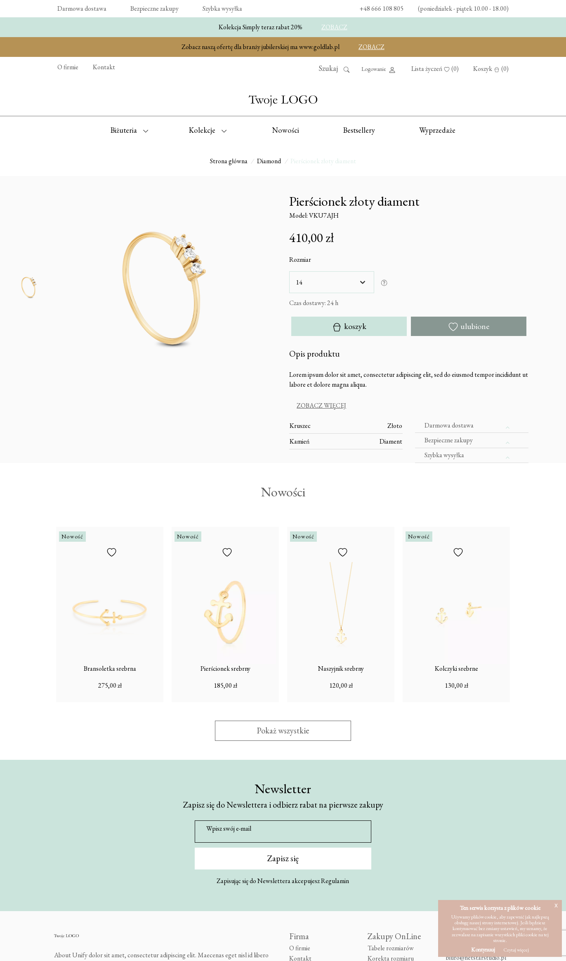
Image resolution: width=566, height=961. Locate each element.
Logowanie (379, 70)
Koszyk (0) (491, 68)
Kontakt (104, 67)
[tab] (409, 406)
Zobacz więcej (321, 405)
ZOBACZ (334, 27)
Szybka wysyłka (222, 8)
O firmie (67, 67)
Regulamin (335, 880)
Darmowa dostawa (81, 8)
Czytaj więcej (516, 950)
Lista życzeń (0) (435, 68)
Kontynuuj (483, 949)
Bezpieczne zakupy (154, 8)
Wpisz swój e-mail (228, 828)
